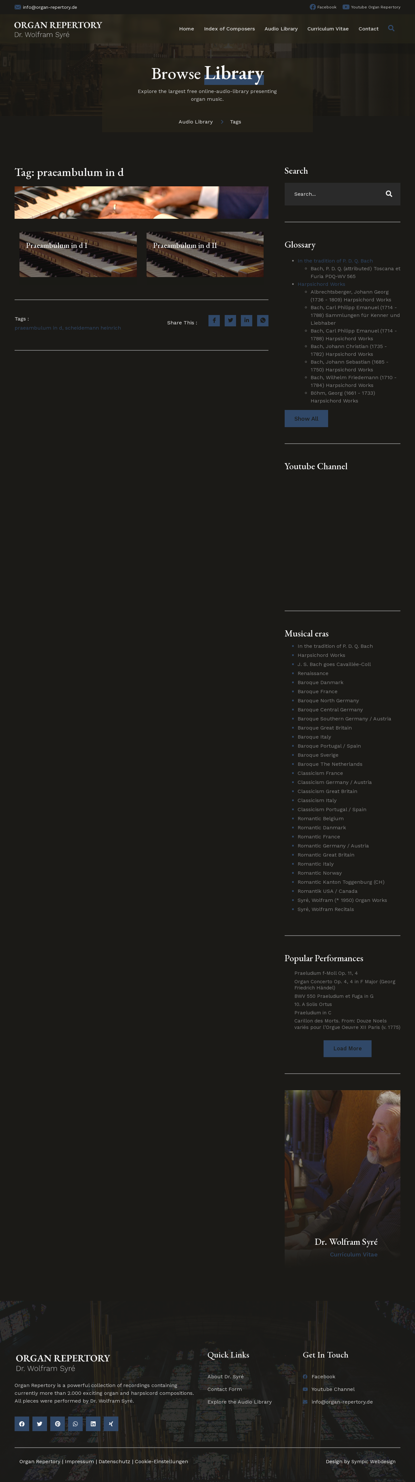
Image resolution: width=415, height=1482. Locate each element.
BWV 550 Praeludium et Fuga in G (334, 996)
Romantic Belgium (321, 818)
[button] (347, 1048)
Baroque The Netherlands (330, 764)
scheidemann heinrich (93, 328)
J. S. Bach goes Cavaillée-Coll (334, 664)
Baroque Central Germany (330, 709)
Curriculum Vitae (328, 29)
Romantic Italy (316, 864)
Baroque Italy (314, 737)
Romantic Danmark (322, 827)
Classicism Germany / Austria (335, 782)
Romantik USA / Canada (328, 891)
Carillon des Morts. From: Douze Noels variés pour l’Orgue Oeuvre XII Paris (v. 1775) (347, 1024)
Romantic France (319, 837)
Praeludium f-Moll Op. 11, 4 (326, 973)
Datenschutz (114, 1462)
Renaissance (313, 673)
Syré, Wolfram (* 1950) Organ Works (342, 900)
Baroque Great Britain (325, 728)
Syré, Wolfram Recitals (326, 909)
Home (186, 29)
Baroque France (318, 691)
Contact (369, 29)
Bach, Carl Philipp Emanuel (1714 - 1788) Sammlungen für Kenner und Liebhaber (355, 315)
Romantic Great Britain (326, 855)
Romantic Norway (320, 873)
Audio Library (281, 29)
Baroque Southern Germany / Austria (344, 719)
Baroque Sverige (318, 755)
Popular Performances (324, 958)
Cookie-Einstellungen (161, 1462)
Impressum (79, 1462)
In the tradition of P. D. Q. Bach (335, 261)
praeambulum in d (38, 328)
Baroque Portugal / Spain (329, 746)
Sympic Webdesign (371, 1462)
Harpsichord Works (321, 284)
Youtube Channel (316, 466)
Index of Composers (229, 29)
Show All (306, 418)
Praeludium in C (312, 1013)
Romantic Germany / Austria (333, 846)
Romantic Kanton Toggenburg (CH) (341, 882)
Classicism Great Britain (327, 791)
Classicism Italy (317, 800)
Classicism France (320, 773)
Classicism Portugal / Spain (332, 809)
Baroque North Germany (328, 700)
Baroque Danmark (320, 682)
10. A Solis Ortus (313, 1004)
